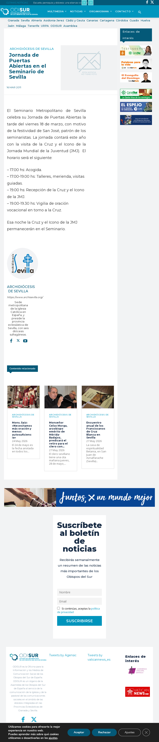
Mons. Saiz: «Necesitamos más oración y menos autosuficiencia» (22, 430)
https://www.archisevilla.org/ (18, 297)
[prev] (84, 2)
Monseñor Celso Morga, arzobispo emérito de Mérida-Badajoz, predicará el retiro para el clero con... (58, 434)
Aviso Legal (113, 736)
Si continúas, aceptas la (78, 610)
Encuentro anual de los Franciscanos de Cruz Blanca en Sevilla (95, 430)
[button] (139, 12)
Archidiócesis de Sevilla (32, 48)
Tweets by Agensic (62, 655)
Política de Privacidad (95, 736)
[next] (90, 2)
